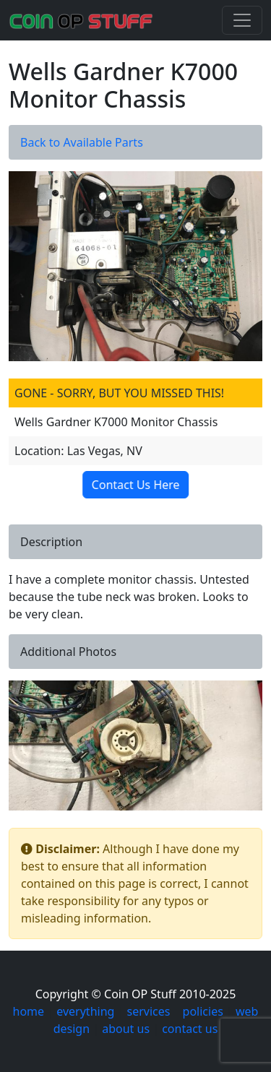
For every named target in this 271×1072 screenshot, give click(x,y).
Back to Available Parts (81, 142)
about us (126, 1029)
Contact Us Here (133, 485)
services (149, 1011)
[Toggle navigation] (242, 20)
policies (203, 1011)
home (29, 1011)
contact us (190, 1029)
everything (85, 1011)
